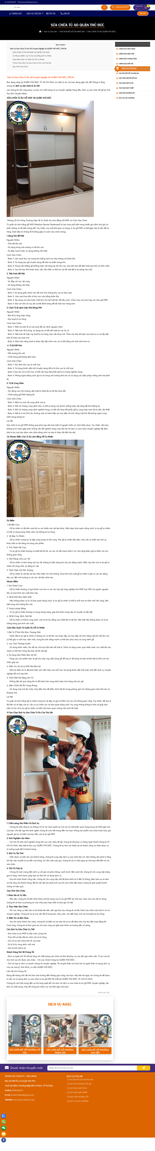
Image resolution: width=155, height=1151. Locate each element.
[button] (146, 14)
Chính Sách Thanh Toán (128, 72)
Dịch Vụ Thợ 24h (34, 27)
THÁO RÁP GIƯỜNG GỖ (127, 106)
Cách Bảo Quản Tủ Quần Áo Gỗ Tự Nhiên (28, 73)
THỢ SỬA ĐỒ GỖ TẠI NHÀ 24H (129, 87)
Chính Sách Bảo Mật (126, 67)
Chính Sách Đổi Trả (126, 77)
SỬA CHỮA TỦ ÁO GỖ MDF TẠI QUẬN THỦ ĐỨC (31, 66)
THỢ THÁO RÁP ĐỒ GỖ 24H (128, 92)
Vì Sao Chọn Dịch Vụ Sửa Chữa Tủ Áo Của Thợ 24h (32, 77)
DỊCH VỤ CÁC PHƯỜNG (126, 111)
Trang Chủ (15, 27)
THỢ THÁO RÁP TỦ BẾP (126, 101)
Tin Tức (51, 27)
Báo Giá (143, 27)
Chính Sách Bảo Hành (127, 62)
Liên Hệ (65, 27)
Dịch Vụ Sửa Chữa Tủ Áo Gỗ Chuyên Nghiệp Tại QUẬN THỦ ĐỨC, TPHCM (38, 62)
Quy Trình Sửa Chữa (20, 80)
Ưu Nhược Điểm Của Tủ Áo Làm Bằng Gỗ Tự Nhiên (32, 69)
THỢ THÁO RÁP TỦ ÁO (126, 97)
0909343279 (120, 14)
